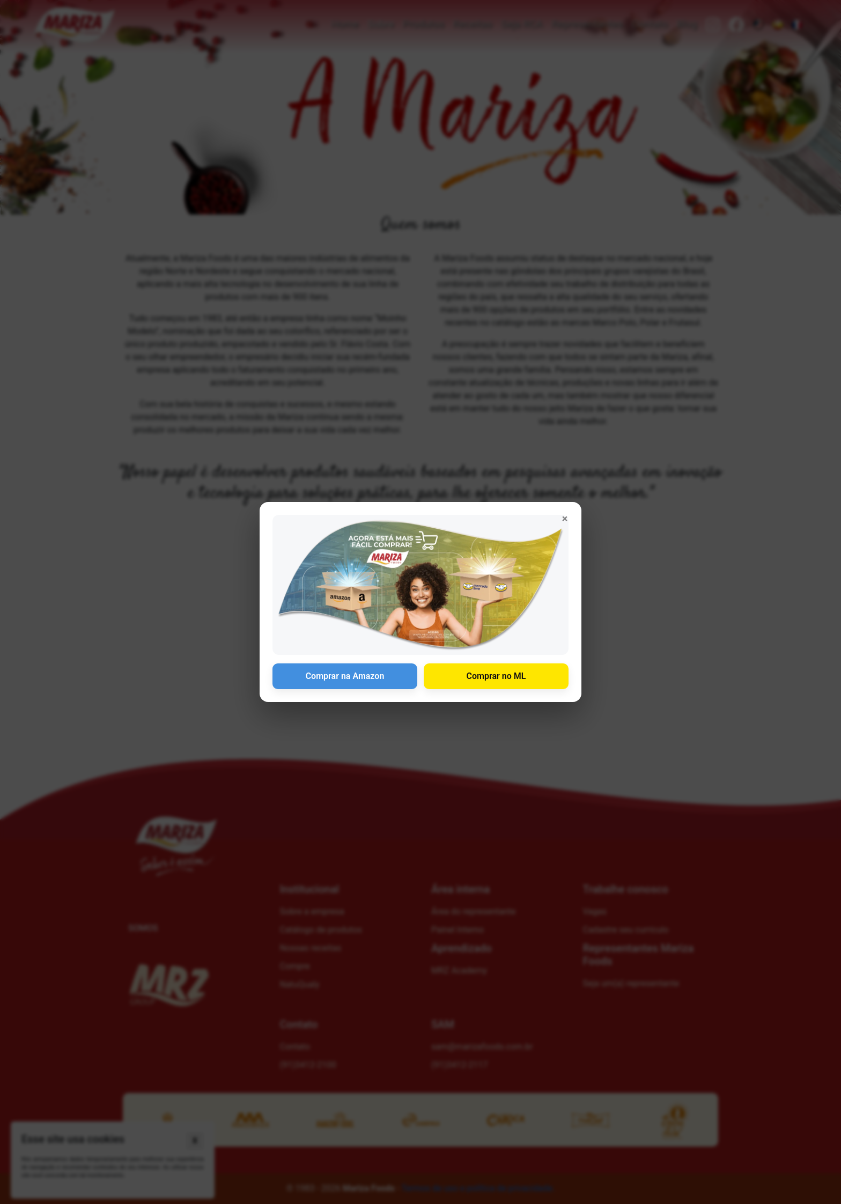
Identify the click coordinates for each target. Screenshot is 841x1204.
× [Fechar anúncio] (565, 518)
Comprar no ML (496, 676)
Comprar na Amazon (345, 676)
